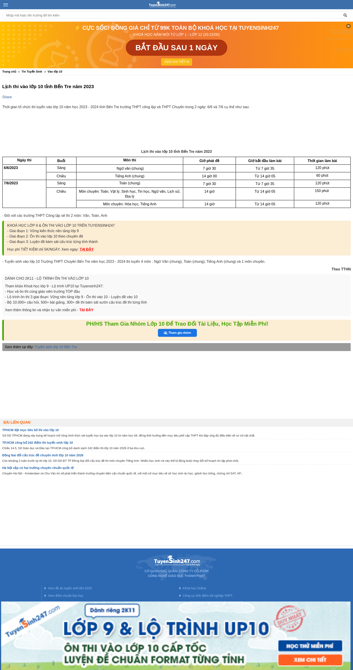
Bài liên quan (16, 422)
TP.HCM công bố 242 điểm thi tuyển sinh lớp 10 (37, 442)
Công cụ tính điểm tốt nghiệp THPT (208, 595)
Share (7, 97)
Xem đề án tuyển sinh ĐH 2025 (70, 588)
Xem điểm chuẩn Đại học (65, 595)
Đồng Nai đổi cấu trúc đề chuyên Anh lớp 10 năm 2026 (42, 455)
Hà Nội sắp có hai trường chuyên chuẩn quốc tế (38, 468)
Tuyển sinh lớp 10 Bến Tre (56, 347)
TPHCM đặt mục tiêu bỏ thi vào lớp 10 (30, 430)
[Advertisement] (176, 133)
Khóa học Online (194, 588)
